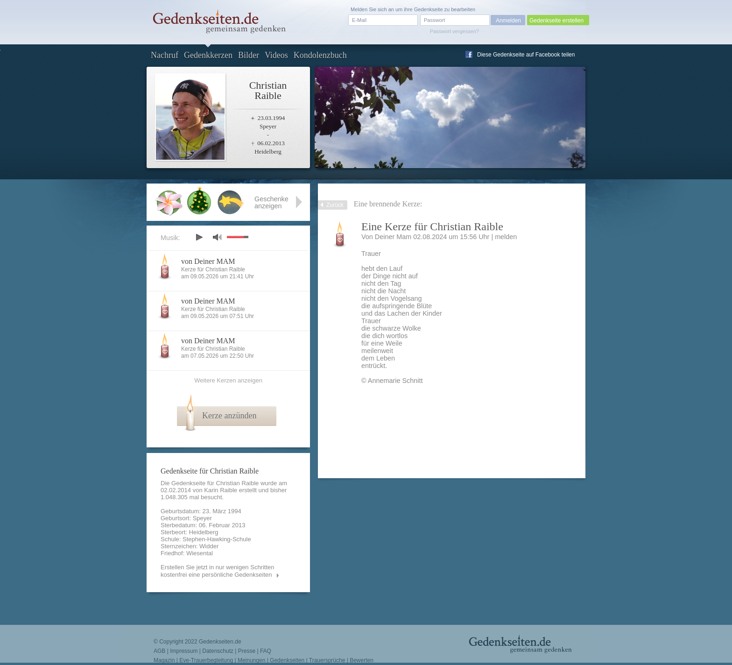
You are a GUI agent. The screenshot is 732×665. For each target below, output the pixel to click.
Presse (246, 651)
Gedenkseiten (287, 660)
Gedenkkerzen (208, 55)
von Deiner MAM (208, 261)
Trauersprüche (327, 660)
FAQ (265, 651)
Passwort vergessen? (454, 31)
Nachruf (164, 55)
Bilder (248, 55)
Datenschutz (217, 651)
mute (217, 237)
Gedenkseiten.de (220, 641)
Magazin (164, 660)
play (199, 237)
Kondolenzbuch (320, 55)
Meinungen (251, 660)
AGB (159, 651)
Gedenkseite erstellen (556, 20)
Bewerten (361, 660)
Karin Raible (220, 490)
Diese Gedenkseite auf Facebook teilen (526, 54)
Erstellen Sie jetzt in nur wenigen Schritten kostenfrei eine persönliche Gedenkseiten (217, 571)
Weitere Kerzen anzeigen (228, 380)
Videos (276, 55)
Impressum (183, 651)
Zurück (335, 205)
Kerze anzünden (229, 415)
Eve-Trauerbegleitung (206, 660)
